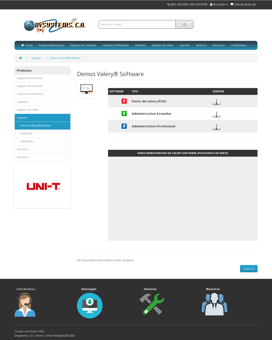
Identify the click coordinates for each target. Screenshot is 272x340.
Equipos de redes (162, 45)
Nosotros (218, 45)
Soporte (185, 45)
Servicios (201, 45)
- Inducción (24, 133)
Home (27, 45)
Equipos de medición (83, 45)
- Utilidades (25, 141)
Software (140, 45)
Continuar (249, 269)
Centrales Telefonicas (116, 45)
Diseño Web (36, 331)
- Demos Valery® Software (34, 125)
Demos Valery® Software (65, 58)
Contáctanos (238, 45)
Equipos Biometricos (51, 45)
